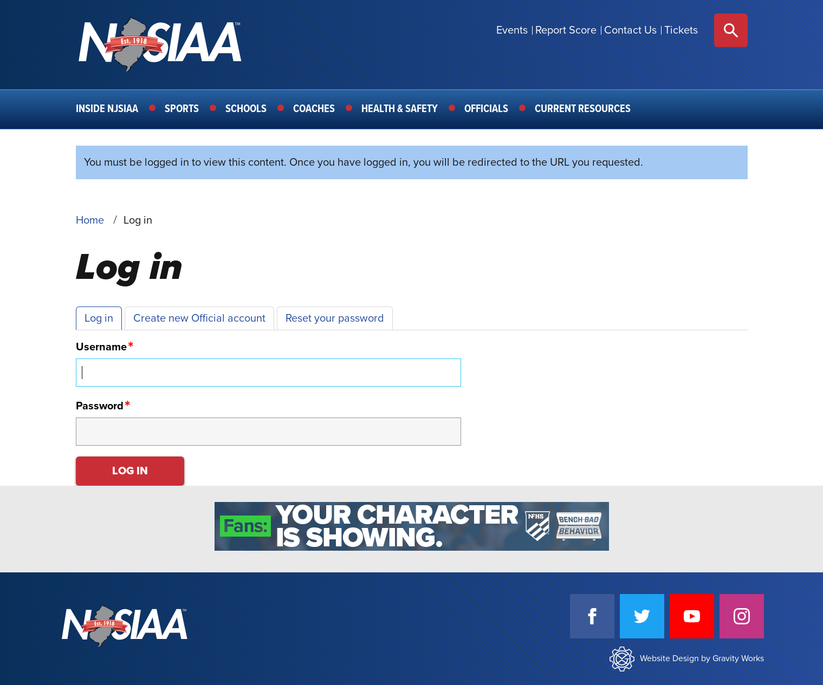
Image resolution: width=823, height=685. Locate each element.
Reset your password (335, 318)
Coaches (314, 109)
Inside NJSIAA (107, 109)
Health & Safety (399, 109)
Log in (99, 318)
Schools (246, 109)
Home (90, 220)
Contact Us (630, 30)
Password (100, 406)
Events (512, 30)
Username (101, 347)
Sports (182, 109)
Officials (486, 109)
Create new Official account (199, 318)
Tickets (681, 30)
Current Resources (583, 109)
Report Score (566, 30)
